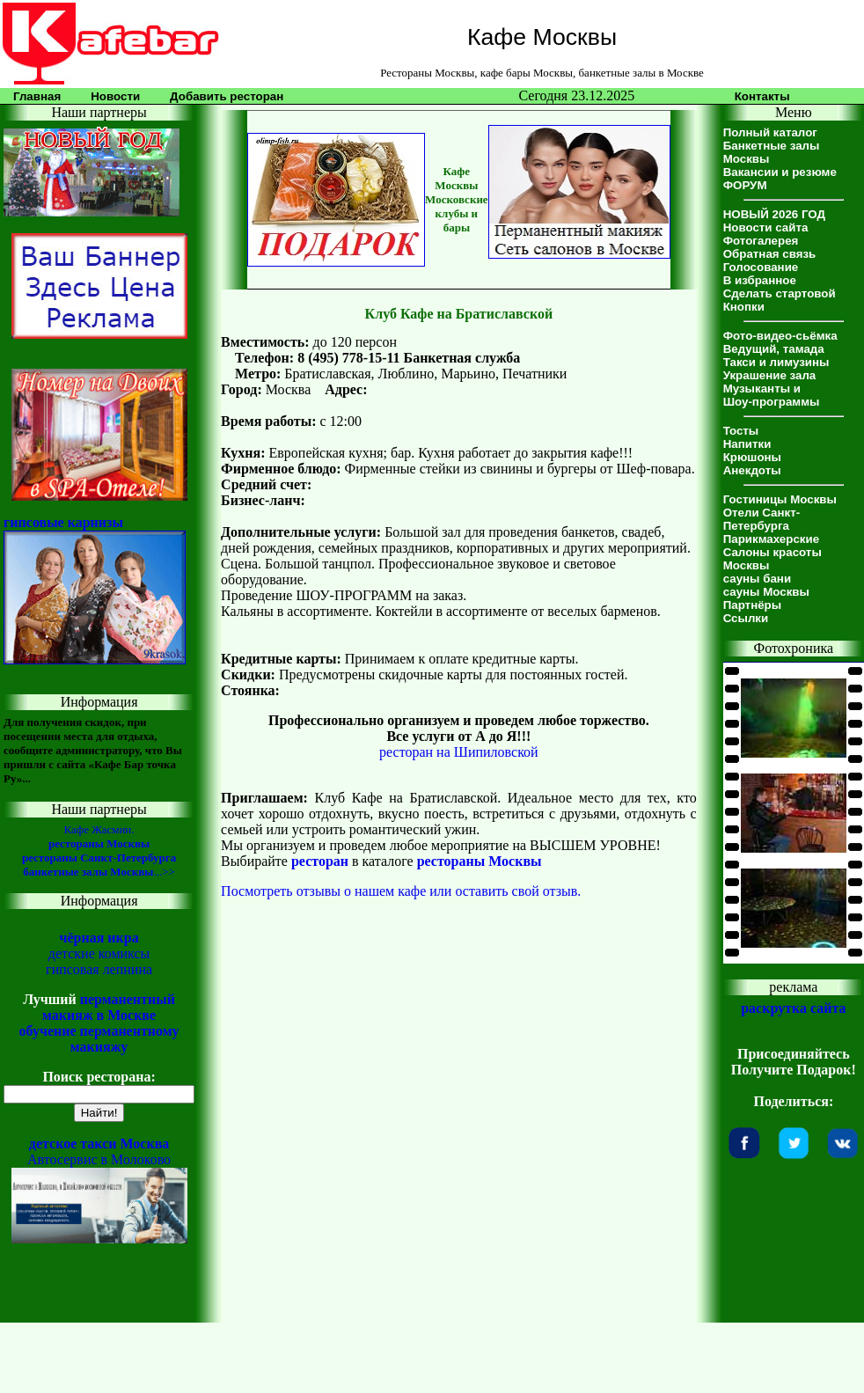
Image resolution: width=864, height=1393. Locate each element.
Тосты (741, 430)
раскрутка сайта (793, 1008)
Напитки (747, 444)
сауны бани (757, 578)
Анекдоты (752, 470)
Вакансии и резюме (780, 172)
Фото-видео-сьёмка (780, 335)
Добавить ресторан (226, 96)
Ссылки (746, 618)
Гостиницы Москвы (780, 499)
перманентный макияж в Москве (108, 1007)
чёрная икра (98, 937)
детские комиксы (99, 953)
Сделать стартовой (779, 293)
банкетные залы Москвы (88, 871)
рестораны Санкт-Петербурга (99, 857)
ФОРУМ (745, 185)
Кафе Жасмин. (99, 829)
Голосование (761, 267)
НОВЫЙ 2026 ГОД (774, 214)
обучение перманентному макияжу (99, 1038)
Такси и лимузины (776, 362)
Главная (37, 96)
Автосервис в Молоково (99, 1159)
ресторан (319, 861)
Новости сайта (766, 227)
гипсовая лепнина (99, 969)
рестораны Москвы (99, 843)
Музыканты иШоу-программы (771, 395)
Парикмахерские (771, 539)
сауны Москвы (766, 591)
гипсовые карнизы (63, 522)
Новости (115, 96)
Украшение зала (769, 375)
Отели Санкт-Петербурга (762, 519)
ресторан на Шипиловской (458, 751)
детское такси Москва (99, 1143)
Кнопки (744, 306)
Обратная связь (769, 253)
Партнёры (752, 605)
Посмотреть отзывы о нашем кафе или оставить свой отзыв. (401, 890)
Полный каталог (770, 132)
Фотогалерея (761, 240)
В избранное (759, 280)
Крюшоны (752, 457)
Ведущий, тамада (773, 349)
